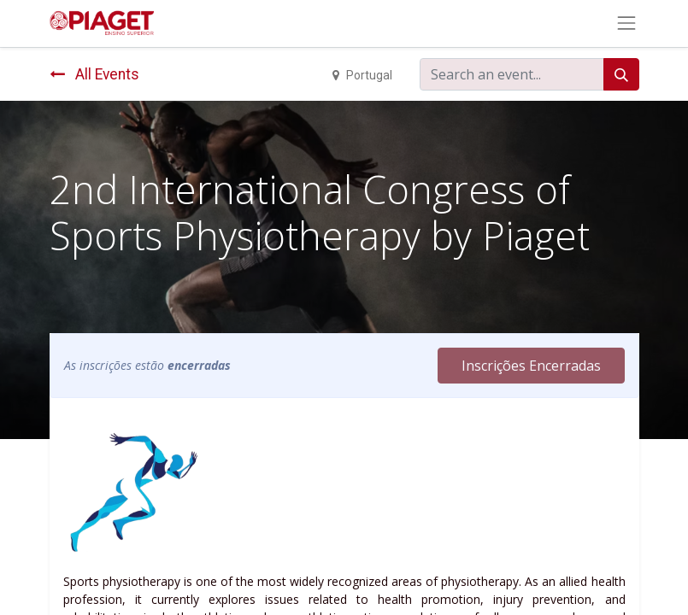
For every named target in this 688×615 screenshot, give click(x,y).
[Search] (621, 74)
